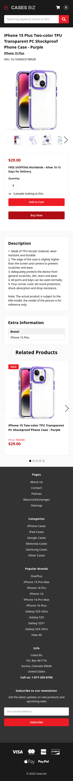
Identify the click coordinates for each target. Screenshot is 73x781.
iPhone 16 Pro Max (36, 599)
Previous (7, 140)
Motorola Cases (36, 543)
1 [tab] (30, 461)
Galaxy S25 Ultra (36, 611)
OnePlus (36, 576)
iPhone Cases (36, 526)
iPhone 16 (36, 594)
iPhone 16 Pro (36, 588)
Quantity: (14, 178)
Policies (36, 494)
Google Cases (36, 538)
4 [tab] (40, 461)
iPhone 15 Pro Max (36, 582)
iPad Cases (36, 532)
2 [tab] (33, 461)
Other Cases (36, 555)
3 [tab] (37, 461)
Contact (36, 488)
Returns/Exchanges (36, 499)
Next (66, 140)
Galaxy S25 (36, 617)
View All (36, 635)
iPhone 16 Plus (36, 605)
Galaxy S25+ (36, 623)
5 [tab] (43, 461)
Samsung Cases (36, 549)
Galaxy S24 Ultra (36, 629)
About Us (36, 482)
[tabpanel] (36, 407)
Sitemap (36, 505)
